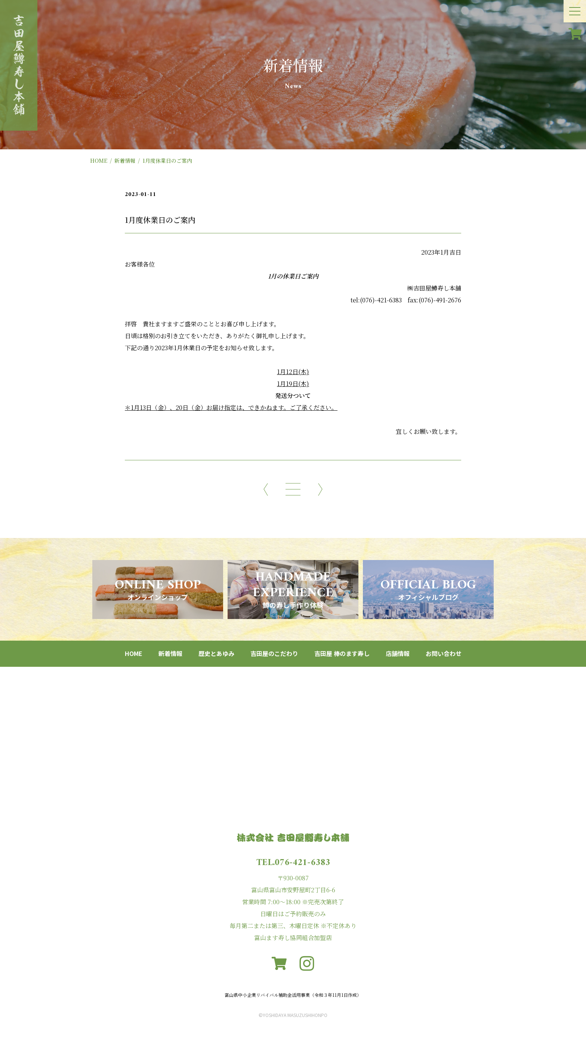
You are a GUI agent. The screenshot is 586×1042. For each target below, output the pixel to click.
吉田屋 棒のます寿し (342, 653)
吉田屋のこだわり (274, 653)
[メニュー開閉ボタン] (575, 11)
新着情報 (124, 160)
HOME (98, 160)
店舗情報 (398, 653)
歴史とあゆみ (216, 653)
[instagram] (307, 963)
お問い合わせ (444, 653)
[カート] (575, 33)
